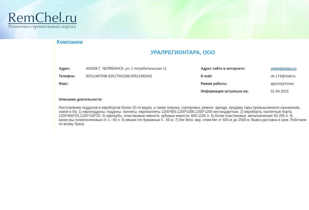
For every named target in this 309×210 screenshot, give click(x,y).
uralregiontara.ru (283, 68)
